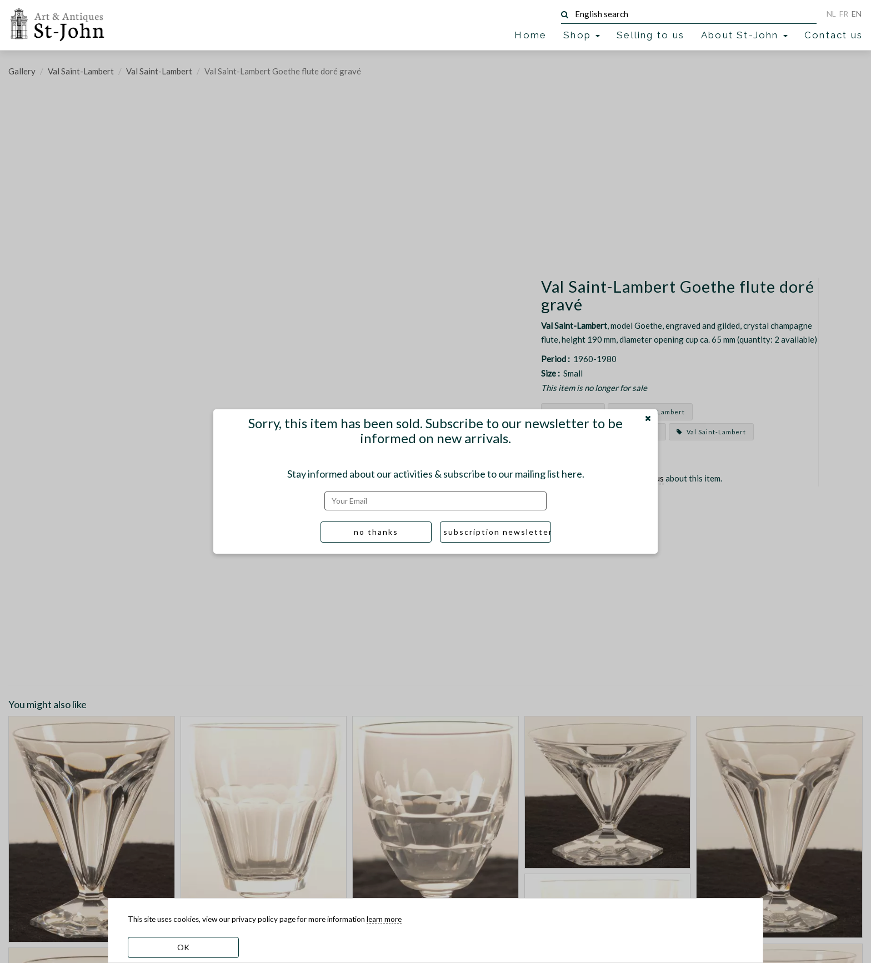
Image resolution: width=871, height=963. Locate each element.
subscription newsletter (497, 531)
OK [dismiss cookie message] (183, 947)
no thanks (376, 531)
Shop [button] (581, 35)
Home (530, 35)
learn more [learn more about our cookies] (384, 919)
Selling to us (650, 35)
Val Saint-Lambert (81, 71)
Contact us (833, 35)
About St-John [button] (744, 35)
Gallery (22, 71)
